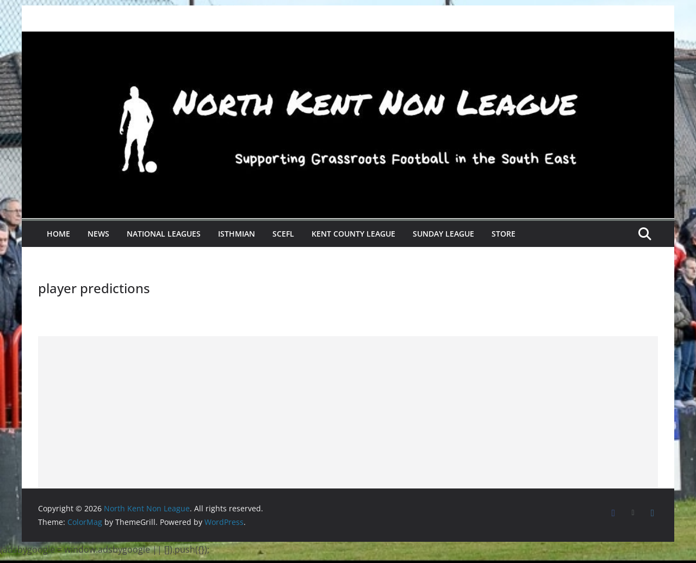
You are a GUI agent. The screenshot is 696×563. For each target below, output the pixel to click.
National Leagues (164, 233)
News (98, 233)
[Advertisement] (348, 412)
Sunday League (443, 233)
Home (58, 233)
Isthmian (236, 233)
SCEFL (283, 233)
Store (503, 233)
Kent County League (353, 233)
